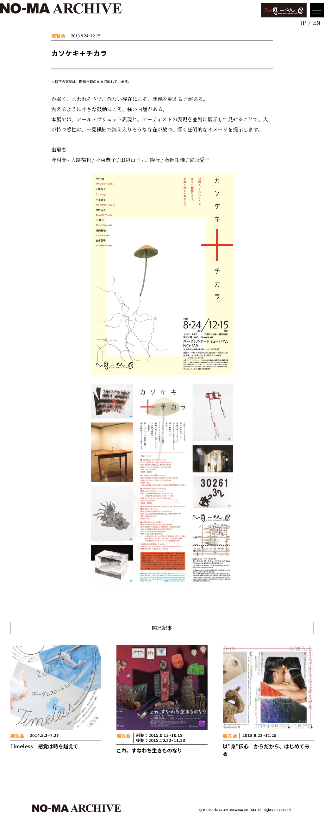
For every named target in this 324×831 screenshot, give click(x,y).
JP (303, 22)
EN (316, 22)
